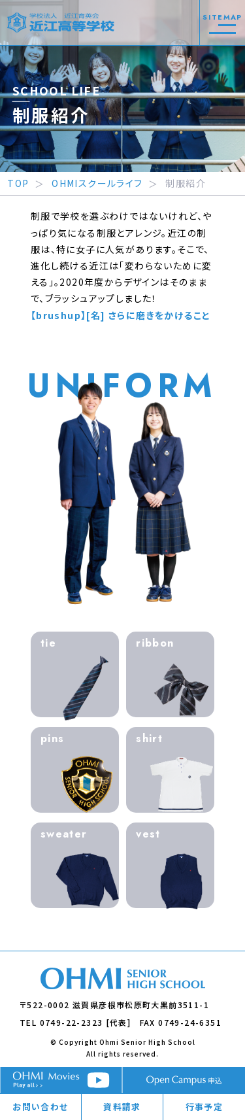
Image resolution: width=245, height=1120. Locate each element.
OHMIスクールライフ (97, 183)
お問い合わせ (40, 1106)
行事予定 (204, 1106)
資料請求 (122, 1106)
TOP (18, 183)
